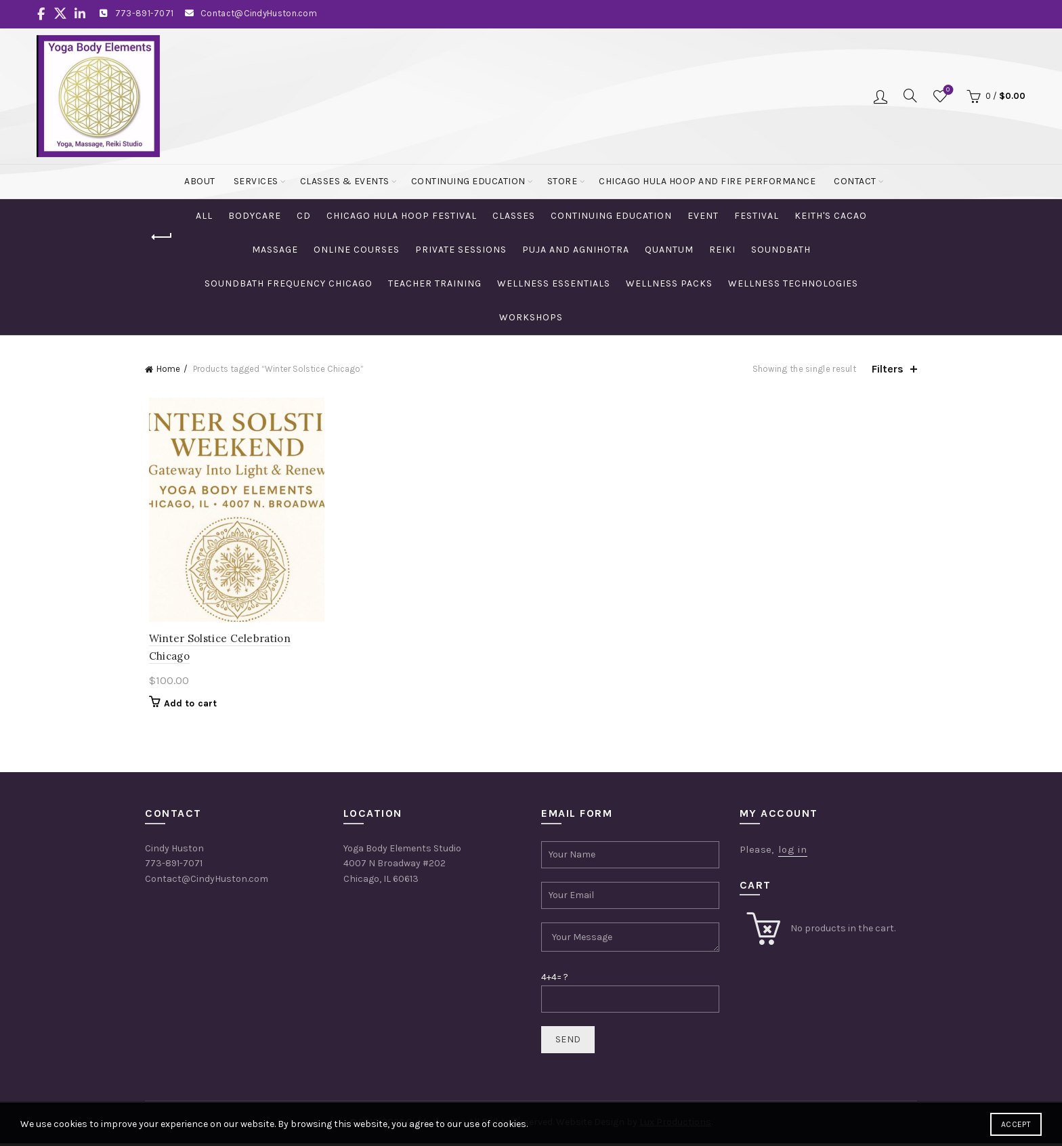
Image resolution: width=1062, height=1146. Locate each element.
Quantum (669, 249)
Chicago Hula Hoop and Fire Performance (707, 181)
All (204, 215)
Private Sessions (461, 249)
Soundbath (781, 249)
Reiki (722, 249)
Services (256, 181)
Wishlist (946, 90)
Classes (513, 215)
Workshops (531, 317)
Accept (1016, 1124)
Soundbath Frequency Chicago (289, 283)
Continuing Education (468, 181)
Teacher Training (435, 283)
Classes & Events (344, 181)
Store (562, 181)
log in (792, 851)
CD (304, 215)
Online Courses (357, 249)
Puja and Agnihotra (575, 249)
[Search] (910, 95)
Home (168, 369)
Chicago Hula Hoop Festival (401, 215)
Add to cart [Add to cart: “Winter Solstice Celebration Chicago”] (186, 706)
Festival (756, 215)
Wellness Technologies (793, 283)
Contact (855, 181)
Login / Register (880, 96)
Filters (888, 368)
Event (703, 215)
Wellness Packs (669, 283)
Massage (275, 249)
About (199, 181)
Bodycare (254, 215)
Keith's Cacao (830, 215)
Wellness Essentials (553, 283)
